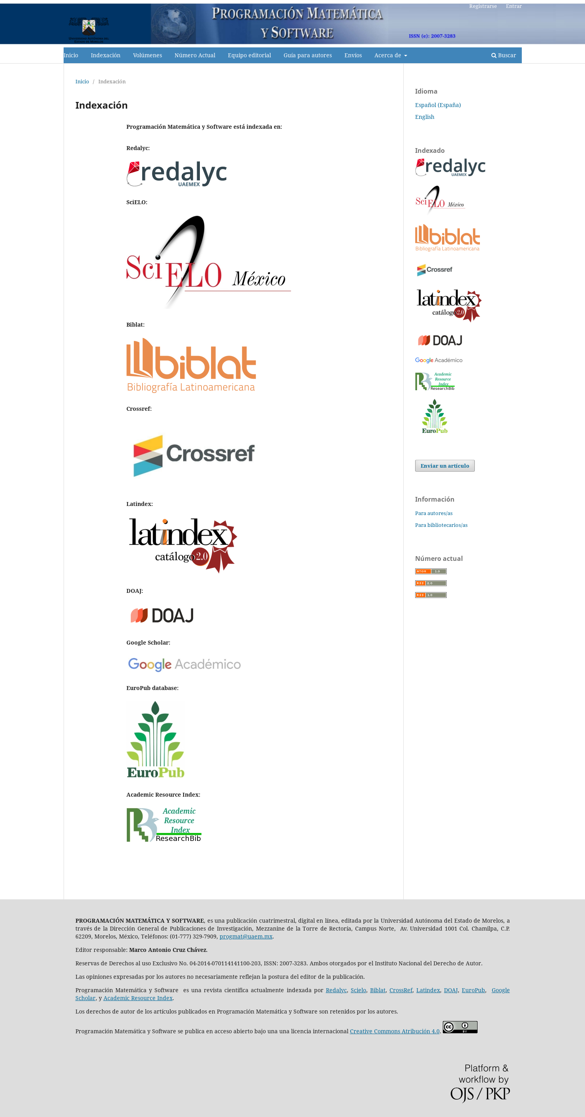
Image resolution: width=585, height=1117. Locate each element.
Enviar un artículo (445, 465)
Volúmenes (147, 55)
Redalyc (336, 990)
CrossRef (400, 990)
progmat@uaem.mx (246, 936)
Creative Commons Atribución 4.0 (395, 1031)
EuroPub (473, 990)
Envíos (353, 55)
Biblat (378, 990)
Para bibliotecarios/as (441, 524)
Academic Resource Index (138, 998)
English (425, 116)
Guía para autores (308, 55)
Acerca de (388, 55)
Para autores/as (434, 513)
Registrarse (483, 5)
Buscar (503, 55)
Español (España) (438, 105)
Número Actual (195, 55)
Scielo (358, 990)
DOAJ (451, 990)
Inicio (71, 55)
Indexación (105, 55)
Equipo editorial (249, 55)
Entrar (514, 5)
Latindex (428, 990)
